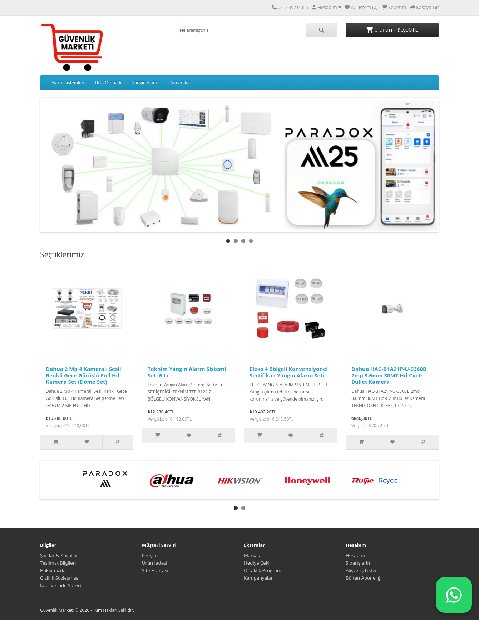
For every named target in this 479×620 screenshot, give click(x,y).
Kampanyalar (258, 578)
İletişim (150, 555)
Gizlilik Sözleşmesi (59, 578)
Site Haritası (155, 570)
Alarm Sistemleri (67, 83)
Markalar (253, 555)
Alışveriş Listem (363, 570)
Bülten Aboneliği (364, 578)
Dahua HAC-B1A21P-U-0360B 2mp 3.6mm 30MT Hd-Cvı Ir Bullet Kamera (388, 375)
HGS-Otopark (108, 83)
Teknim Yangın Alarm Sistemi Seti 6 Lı (187, 372)
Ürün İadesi (154, 563)
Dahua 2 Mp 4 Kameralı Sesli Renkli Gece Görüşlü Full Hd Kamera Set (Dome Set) (83, 375)
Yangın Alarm (145, 83)
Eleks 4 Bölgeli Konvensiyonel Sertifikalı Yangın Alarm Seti (289, 372)
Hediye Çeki (257, 563)
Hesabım (355, 555)
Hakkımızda (52, 570)
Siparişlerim (359, 563)
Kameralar (179, 83)
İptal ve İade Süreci (61, 585)
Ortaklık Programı (263, 570)
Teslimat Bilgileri (58, 563)
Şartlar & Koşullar (59, 555)
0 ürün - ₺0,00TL (392, 30)
